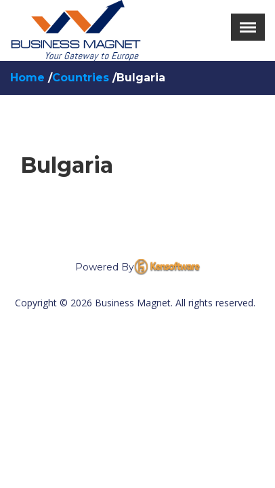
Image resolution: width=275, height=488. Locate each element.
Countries (82, 77)
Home (29, 77)
